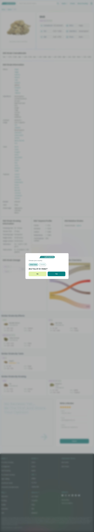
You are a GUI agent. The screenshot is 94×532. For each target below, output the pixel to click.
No (37, 274)
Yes (56, 274)
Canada (42, 264)
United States (33, 264)
